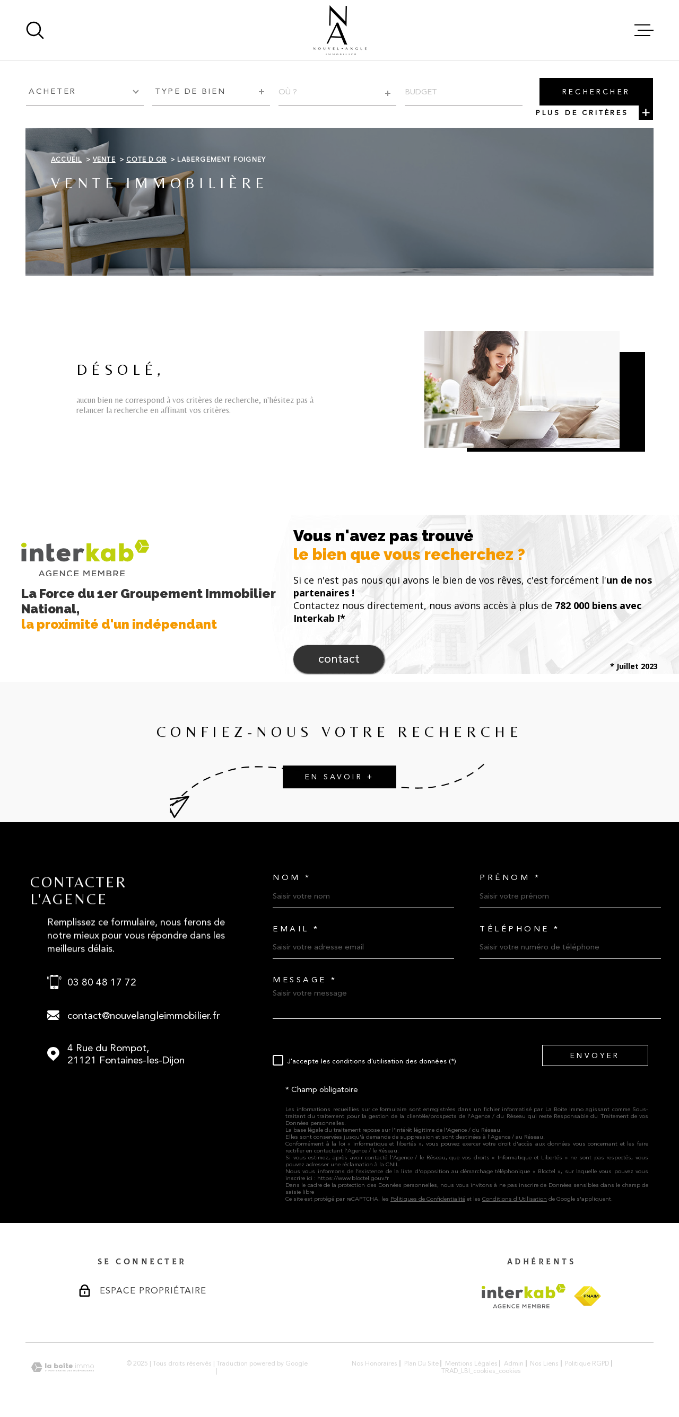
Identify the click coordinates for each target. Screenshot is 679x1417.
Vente (104, 159)
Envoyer (595, 1055)
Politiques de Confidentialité (427, 1198)
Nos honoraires (374, 1363)
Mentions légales (471, 1363)
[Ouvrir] (35, 30)
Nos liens (544, 1363)
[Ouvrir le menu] (644, 30)
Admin (514, 1363)
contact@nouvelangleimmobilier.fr (143, 1015)
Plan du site (421, 1363)
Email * (296, 929)
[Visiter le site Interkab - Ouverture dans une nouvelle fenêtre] (524, 1296)
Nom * (292, 878)
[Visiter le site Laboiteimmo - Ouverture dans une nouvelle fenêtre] (62, 1367)
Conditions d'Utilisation (514, 1198)
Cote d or (146, 159)
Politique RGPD (587, 1363)
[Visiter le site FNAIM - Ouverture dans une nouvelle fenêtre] (587, 1296)
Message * (305, 980)
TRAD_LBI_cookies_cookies (481, 1371)
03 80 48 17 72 (101, 982)
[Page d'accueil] (340, 30)
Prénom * (510, 878)
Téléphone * (520, 929)
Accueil (66, 159)
